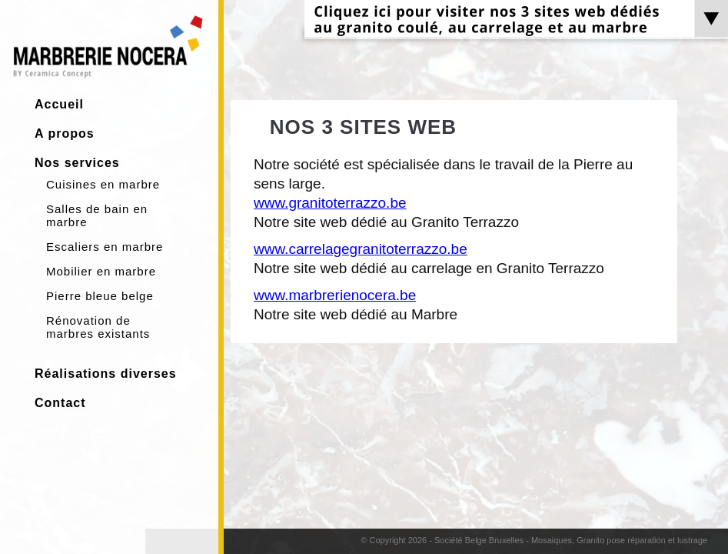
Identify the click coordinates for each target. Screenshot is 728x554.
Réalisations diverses (106, 373)
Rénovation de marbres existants (98, 327)
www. (271, 295)
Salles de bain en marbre (97, 215)
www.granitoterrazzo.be (330, 203)
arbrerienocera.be (358, 295)
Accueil (59, 104)
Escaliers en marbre (104, 246)
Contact (60, 402)
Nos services (77, 162)
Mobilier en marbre (101, 271)
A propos (65, 133)
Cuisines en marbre (103, 184)
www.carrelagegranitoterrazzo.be (360, 249)
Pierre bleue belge (100, 295)
